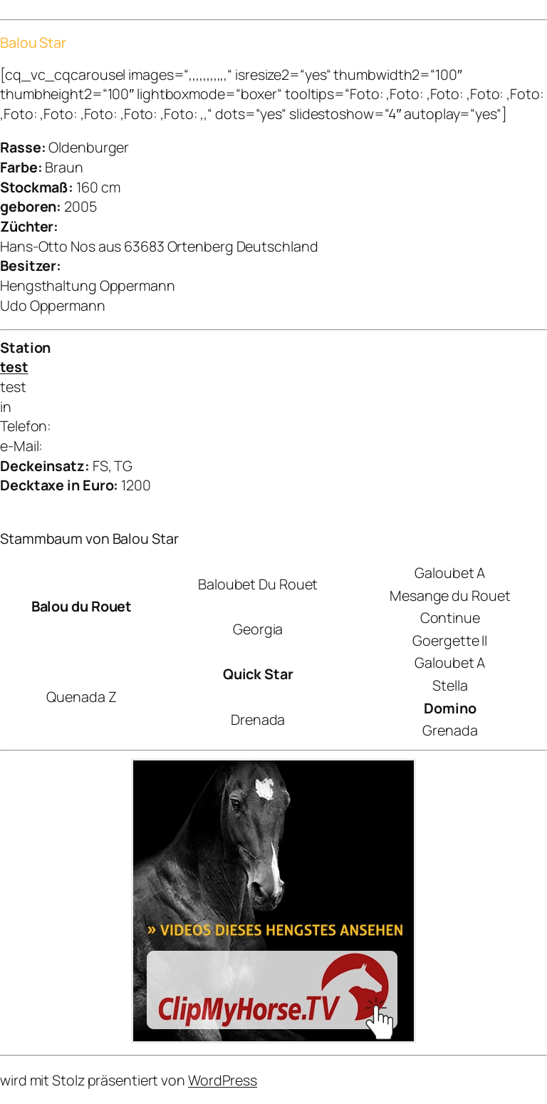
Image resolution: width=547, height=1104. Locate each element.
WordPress (222, 1080)
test (14, 366)
